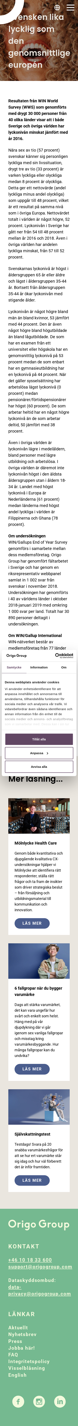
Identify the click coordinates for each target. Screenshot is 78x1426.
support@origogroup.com (40, 1267)
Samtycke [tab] (14, 667)
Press (15, 1341)
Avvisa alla (39, 766)
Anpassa (39, 753)
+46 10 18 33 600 (30, 1260)
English (17, 1375)
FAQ (13, 1355)
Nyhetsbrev (22, 1334)
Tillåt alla (39, 739)
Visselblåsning (26, 1368)
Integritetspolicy (29, 1361)
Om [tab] (64, 667)
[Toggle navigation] (70, 7)
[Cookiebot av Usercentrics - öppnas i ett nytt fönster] (55, 655)
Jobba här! (21, 1348)
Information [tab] (39, 667)
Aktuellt (18, 1328)
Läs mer (32, 923)
